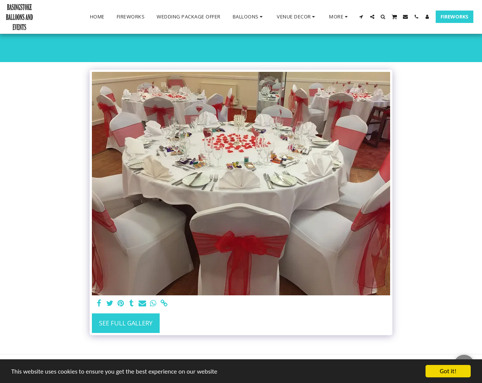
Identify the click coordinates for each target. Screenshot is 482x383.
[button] (249, 17)
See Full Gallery (126, 323)
